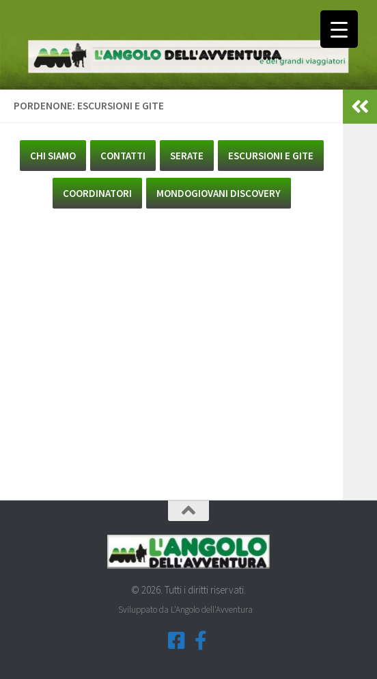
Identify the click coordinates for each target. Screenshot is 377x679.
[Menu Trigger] (339, 29)
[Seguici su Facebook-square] (176, 640)
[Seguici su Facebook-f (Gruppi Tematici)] (200, 640)
